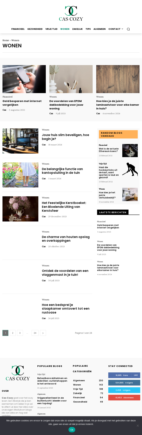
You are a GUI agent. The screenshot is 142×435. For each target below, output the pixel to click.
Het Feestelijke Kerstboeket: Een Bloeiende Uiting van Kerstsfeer (64, 206)
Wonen (53, 96)
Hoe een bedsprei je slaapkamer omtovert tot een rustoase (66, 308)
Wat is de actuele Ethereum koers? (108, 149)
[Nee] (137, 425)
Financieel (7, 96)
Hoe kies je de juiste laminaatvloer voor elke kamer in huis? (117, 104)
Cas (4, 109)
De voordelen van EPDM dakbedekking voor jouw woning (66, 104)
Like (136, 374)
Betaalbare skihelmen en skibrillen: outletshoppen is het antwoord (52, 380)
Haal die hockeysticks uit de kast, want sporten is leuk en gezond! (109, 170)
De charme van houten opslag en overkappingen (67, 238)
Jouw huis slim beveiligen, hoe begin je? (67, 136)
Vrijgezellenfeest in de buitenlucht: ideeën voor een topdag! (51, 399)
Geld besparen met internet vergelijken (108, 222)
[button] (128, 29)
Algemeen (41, 393)
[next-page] (43, 332)
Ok (71, 429)
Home (5, 40)
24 (35, 332)
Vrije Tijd (103, 163)
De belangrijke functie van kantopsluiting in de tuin (63, 170)
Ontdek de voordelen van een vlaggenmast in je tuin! (66, 272)
